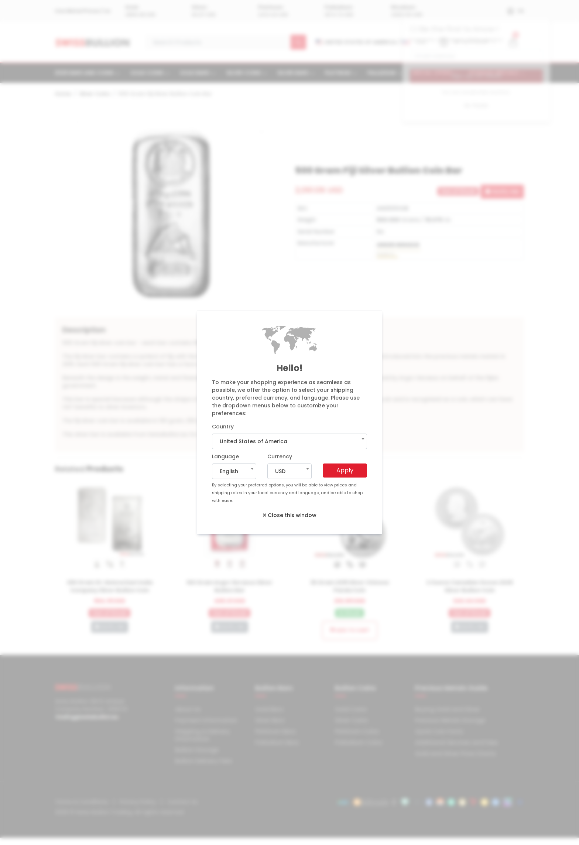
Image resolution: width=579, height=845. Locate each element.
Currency (279, 456)
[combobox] (289, 441)
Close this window (289, 515)
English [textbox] (229, 471)
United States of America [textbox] (253, 441)
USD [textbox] (280, 471)
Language (225, 456)
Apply (344, 470)
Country (223, 426)
